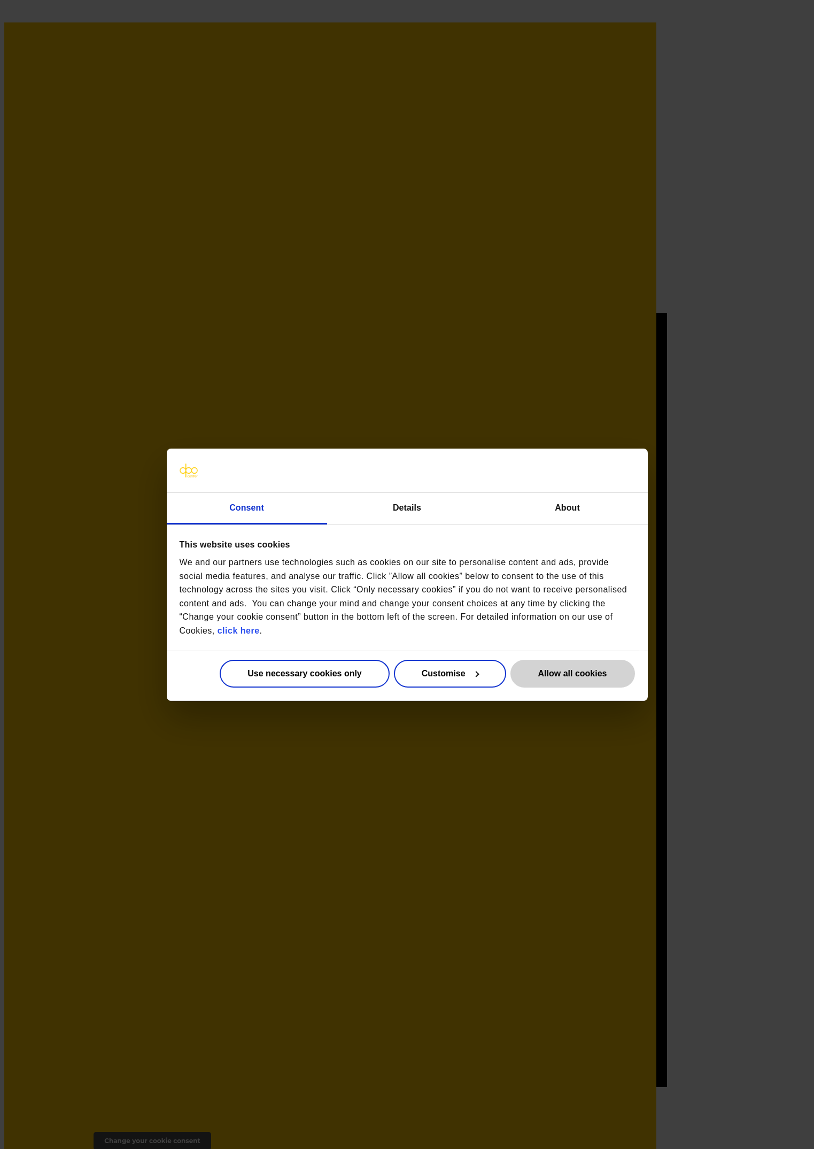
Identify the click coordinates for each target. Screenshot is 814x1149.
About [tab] (567, 507)
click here (239, 630)
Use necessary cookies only (304, 673)
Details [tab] (407, 507)
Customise (450, 673)
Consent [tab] (246, 507)
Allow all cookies (572, 673)
